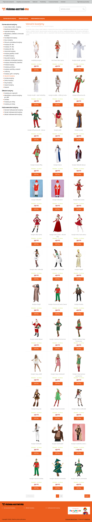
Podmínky (43, 2)
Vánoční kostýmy (9, 76)
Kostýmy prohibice (9, 67)
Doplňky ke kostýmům (23, 2)
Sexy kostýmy (8, 83)
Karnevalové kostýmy (9, 18)
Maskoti (6, 87)
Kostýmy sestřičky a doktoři (12, 69)
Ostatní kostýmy (9, 85)
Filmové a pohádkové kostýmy (13, 42)
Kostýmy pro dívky (9, 102)
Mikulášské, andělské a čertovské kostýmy (14, 34)
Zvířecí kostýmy (8, 80)
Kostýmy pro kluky (9, 104)
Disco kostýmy (8, 40)
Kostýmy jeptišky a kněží (11, 53)
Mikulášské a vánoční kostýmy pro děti (13, 96)
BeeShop (87, 519)
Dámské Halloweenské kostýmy (13, 110)
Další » (87, 496)
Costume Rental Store (71, 519)
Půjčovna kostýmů (8, 2)
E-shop (28, 26)
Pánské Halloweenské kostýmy (13, 112)
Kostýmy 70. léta (9, 47)
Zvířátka (6, 99)
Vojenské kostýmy (9, 31)
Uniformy (7, 71)
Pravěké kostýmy (9, 56)
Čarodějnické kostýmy (10, 38)
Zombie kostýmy (9, 78)
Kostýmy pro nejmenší (10, 93)
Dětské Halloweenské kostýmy (13, 114)
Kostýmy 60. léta (9, 44)
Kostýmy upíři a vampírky (11, 74)
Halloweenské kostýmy (38, 18)
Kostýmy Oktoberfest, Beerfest (13, 62)
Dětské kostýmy (23, 18)
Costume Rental (53, 2)
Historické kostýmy (9, 51)
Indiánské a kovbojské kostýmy (13, 60)
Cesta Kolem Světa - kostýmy (12, 27)
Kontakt (63, 2)
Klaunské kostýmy (9, 58)
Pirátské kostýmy (9, 65)
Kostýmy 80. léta (9, 49)
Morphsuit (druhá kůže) (11, 29)
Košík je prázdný (84, 2)
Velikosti (35, 2)
